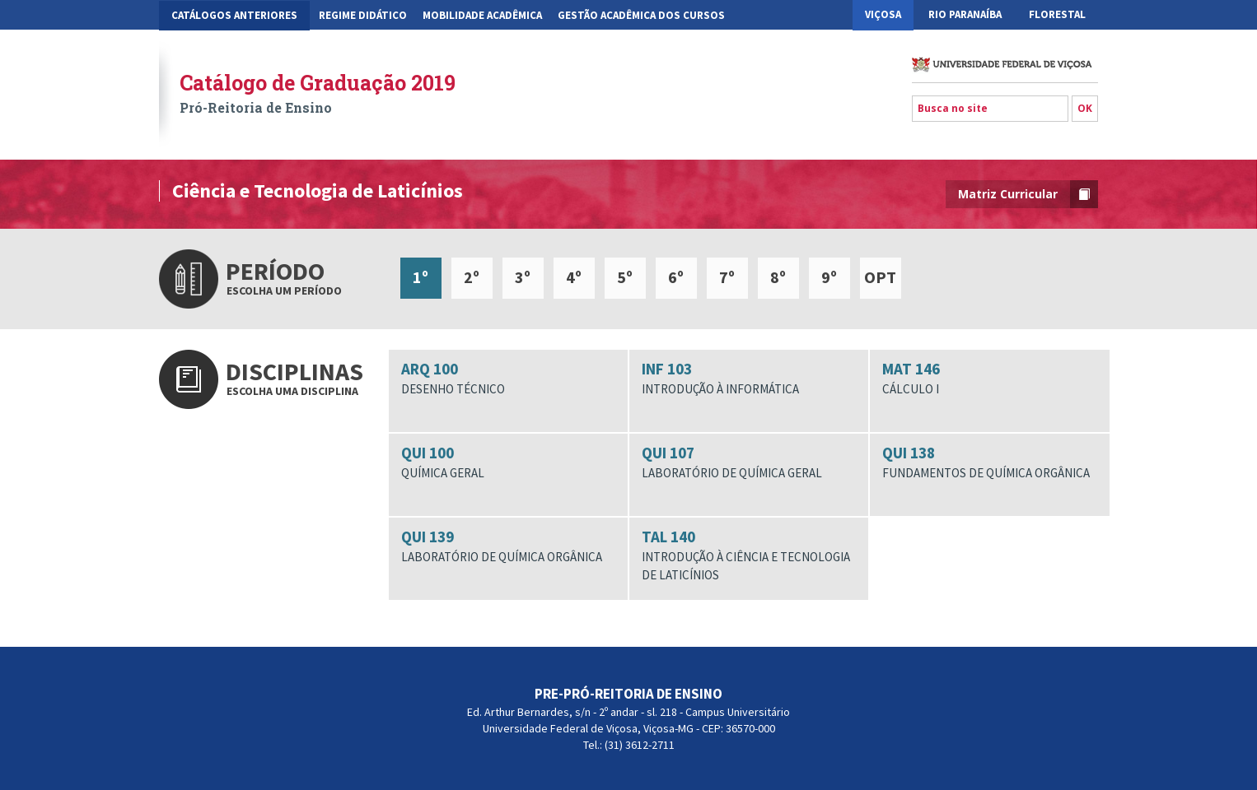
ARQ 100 (508, 378)
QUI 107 (749, 462)
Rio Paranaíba (965, 14)
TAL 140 (749, 555)
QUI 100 (508, 462)
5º (625, 277)
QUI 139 (508, 546)
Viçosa (883, 14)
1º (420, 277)
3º (522, 277)
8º (778, 277)
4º (574, 277)
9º (829, 277)
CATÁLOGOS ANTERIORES (234, 15)
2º (471, 277)
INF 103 (749, 378)
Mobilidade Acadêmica (482, 15)
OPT (880, 277)
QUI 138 (989, 462)
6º (676, 277)
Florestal (1057, 14)
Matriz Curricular (1028, 194)
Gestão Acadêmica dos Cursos (641, 15)
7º (727, 277)
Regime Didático (363, 15)
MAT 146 (989, 378)
